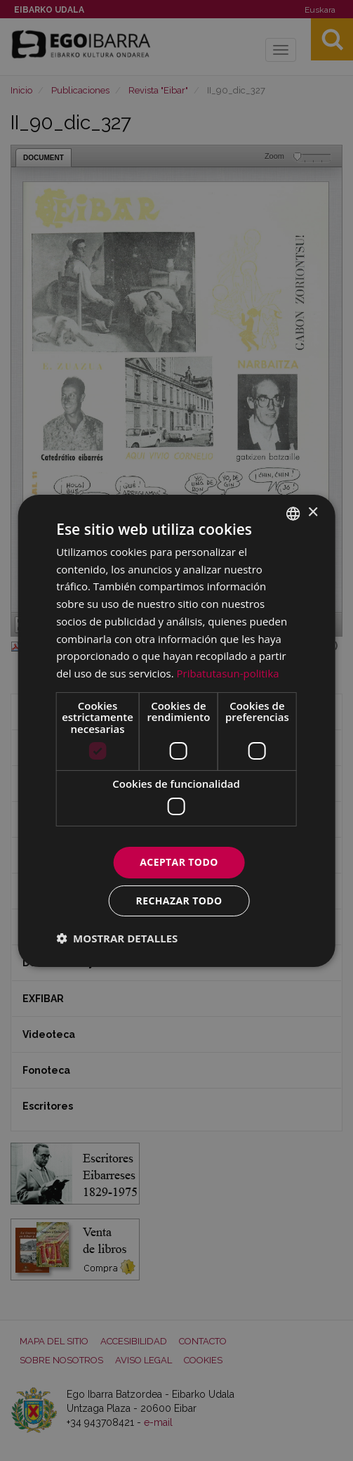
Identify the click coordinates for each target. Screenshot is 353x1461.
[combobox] (293, 513)
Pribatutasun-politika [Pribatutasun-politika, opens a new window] (228, 673)
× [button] (312, 512)
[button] (117, 938)
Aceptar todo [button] (179, 862)
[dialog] (176, 730)
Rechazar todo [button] (179, 900)
